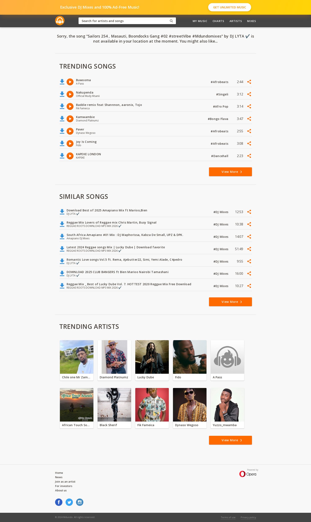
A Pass (217, 377)
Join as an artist (65, 481)
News (58, 477)
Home (59, 473)
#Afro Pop (221, 106)
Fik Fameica (145, 425)
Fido (178, 377)
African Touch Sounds (76, 425)
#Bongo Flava (218, 119)
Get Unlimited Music (229, 7)
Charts (218, 21)
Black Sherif (108, 425)
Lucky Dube (145, 377)
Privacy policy (248, 517)
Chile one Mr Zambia (76, 377)
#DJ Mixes (221, 212)
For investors (63, 486)
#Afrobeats (220, 82)
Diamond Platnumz (114, 377)
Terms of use (228, 517)
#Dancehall (220, 156)
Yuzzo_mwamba (225, 425)
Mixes (251, 21)
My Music (200, 21)
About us (61, 490)
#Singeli (222, 94)
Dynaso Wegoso (186, 425)
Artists (236, 21)
